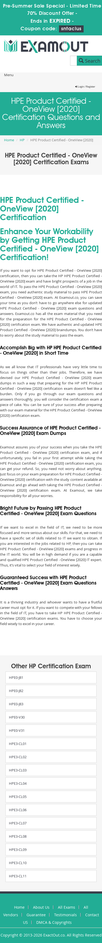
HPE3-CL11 (18, 876)
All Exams (66, 907)
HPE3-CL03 (18, 770)
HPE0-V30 (17, 717)
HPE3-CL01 (18, 743)
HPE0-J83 (16, 704)
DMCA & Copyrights (54, 922)
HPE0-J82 (16, 690)
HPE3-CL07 (18, 823)
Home (9, 139)
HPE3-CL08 (18, 836)
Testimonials (65, 914)
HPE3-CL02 (18, 756)
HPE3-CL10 (18, 862)
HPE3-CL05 (18, 796)
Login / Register (85, 86)
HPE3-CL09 (18, 849)
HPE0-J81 (16, 677)
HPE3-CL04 (18, 783)
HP (22, 139)
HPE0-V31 (17, 730)
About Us (41, 907)
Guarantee (36, 914)
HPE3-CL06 (18, 809)
